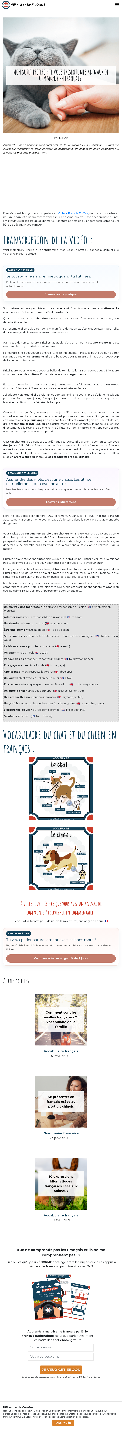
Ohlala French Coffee (73, 213)
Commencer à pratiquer (61, 294)
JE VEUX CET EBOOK (61, 1370)
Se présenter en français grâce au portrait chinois (61, 1101)
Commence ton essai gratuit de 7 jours (61, 958)
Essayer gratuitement (61, 502)
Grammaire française (61, 1133)
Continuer (63, 1422)
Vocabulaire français (61, 1051)
